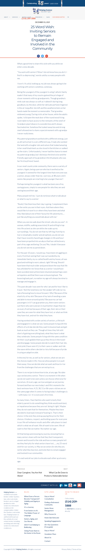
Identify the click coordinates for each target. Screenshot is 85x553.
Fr (68, 17)
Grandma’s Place (50, 534)
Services (15, 17)
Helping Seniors (21, 549)
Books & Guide (26, 17)
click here (70, 509)
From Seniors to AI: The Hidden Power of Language (32, 513)
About (6, 17)
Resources (39, 17)
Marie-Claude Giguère (27, 53)
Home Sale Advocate (51, 518)
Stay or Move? (49, 531)
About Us (47, 537)
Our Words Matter (59, 17)
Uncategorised (44, 53)
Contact (47, 541)
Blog (48, 17)
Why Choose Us (50, 514)
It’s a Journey (29, 507)
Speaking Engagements (52, 521)
